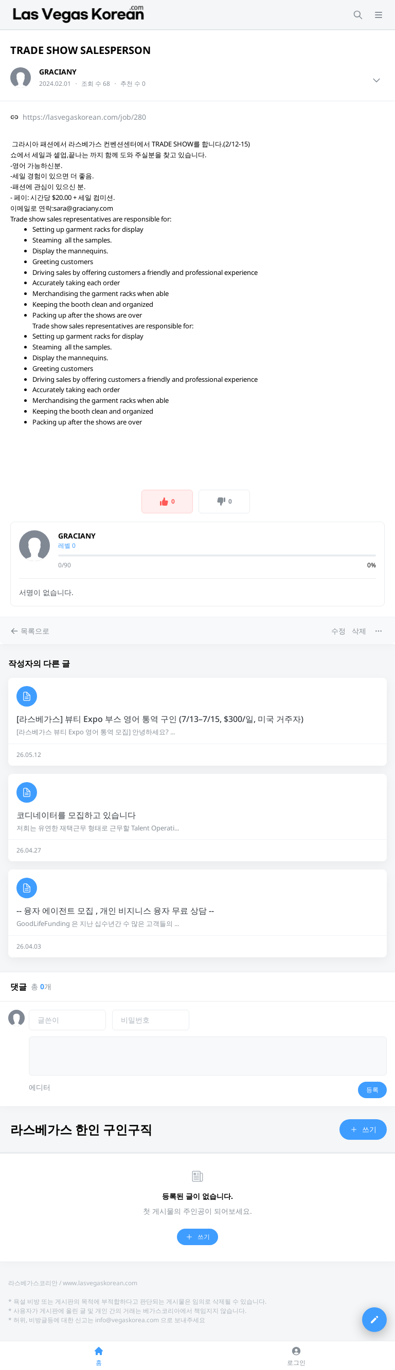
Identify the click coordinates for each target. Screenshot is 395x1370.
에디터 (39, 1087)
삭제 (359, 631)
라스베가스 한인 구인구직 (81, 1129)
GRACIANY (58, 72)
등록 (372, 1089)
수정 (338, 631)
